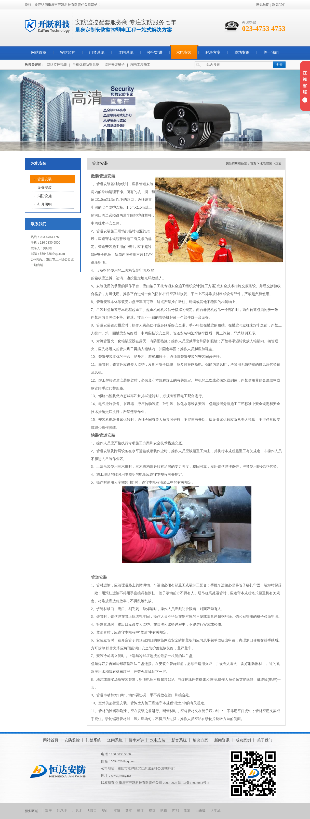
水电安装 (184, 53)
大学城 (216, 811)
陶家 (187, 811)
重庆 (48, 811)
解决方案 (213, 53)
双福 (152, 811)
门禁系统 (96, 53)
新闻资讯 (222, 740)
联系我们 (279, 5)
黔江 (140, 811)
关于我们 (271, 53)
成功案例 (242, 53)
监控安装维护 (115, 65)
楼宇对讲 (155, 53)
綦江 (128, 811)
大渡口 (92, 811)
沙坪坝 (62, 811)
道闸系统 (125, 53)
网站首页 (38, 53)
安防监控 (67, 53)
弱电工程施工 (140, 65)
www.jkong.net (121, 775)
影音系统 (179, 740)
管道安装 (44, 179)
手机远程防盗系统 (86, 65)
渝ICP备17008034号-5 (193, 783)
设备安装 (44, 188)
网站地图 (262, 5)
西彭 (175, 811)
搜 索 (279, 65)
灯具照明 (44, 204)
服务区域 (31, 811)
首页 (253, 163)
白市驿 (201, 811)
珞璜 (163, 811)
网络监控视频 (57, 65)
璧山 (105, 811)
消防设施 (44, 196)
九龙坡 (77, 811)
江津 (117, 811)
